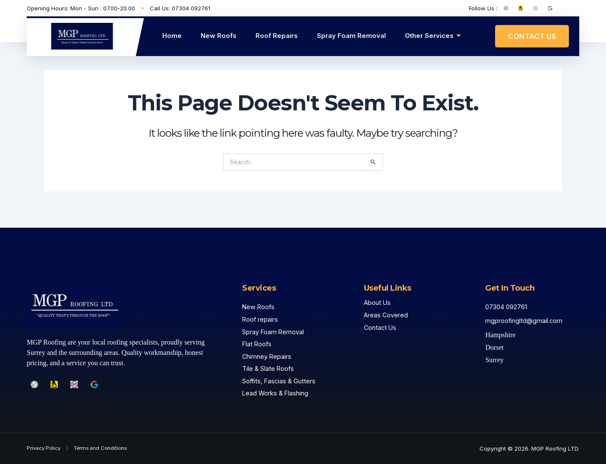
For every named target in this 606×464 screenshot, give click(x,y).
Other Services (433, 35)
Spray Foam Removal (351, 35)
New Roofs (219, 35)
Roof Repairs (277, 35)
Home (172, 35)
